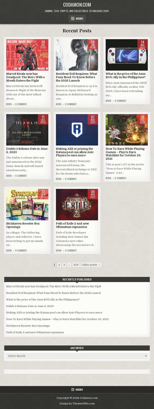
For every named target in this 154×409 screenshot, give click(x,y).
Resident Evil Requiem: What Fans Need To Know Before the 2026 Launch (76, 77)
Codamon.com (77, 4)
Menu (79, 18)
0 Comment (21, 104)
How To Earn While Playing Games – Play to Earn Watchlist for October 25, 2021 (125, 153)
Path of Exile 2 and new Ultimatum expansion (72, 225)
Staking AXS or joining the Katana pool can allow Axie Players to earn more (74, 152)
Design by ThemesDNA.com (77, 403)
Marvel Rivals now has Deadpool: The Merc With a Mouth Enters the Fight (25, 77)
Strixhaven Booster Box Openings (28, 325)
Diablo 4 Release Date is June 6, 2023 (30, 306)
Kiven (9, 104)
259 (76, 264)
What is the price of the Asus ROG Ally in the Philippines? (126, 75)
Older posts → (91, 264)
